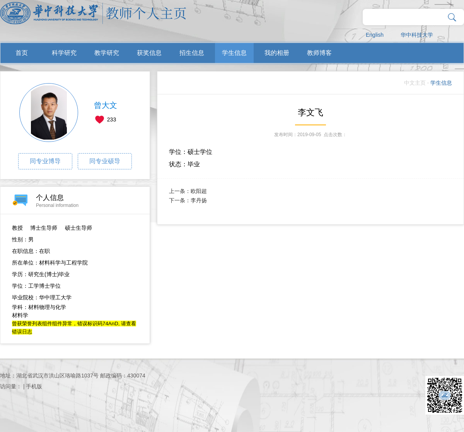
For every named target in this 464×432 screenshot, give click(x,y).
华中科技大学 (417, 35)
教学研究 (106, 53)
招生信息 (191, 53)
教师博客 (319, 53)
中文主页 (415, 83)
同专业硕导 (104, 161)
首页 (21, 53)
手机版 (34, 386)
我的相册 (276, 53)
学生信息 (234, 53)
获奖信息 (149, 53)
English (375, 35)
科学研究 (64, 53)
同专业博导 (45, 161)
